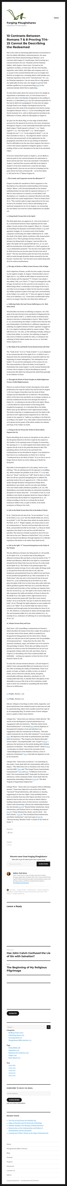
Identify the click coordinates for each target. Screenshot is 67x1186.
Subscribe (43, 864)
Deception (10, 891)
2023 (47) (12, 1073)
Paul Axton (12, 890)
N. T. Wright (13, 893)
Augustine (46, 890)
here (37, 85)
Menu (56, 18)
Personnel (10, 1166)
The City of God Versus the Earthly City (22, 1120)
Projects (10, 1162)
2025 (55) (12, 1068)
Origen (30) (13, 1055)
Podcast (10, 1157)
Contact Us (11, 1170)
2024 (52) (12, 1070)
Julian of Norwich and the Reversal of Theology (25, 1123)
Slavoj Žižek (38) (14, 1048)
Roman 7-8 (21, 893)
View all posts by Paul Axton (21, 883)
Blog (8, 1153)
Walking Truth (32, 890)
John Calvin (40, 891)
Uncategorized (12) (15, 1038)
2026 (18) (12, 1065)
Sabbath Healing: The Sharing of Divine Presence (26, 1125)
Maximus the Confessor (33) (19, 1053)
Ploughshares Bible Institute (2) (20, 1040)
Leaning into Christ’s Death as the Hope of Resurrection (28, 1133)
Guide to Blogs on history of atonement (24, 891)
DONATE (13, 1013)
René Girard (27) (14, 1058)
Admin (9, 1175)
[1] (44, 475)
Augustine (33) (14, 1050)
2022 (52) (12, 1075)
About (9, 1144)
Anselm (39, 890)
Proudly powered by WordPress (30, 1180)
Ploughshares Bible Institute (17, 1148)
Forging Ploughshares (21, 22)
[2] (38, 528)
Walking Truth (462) (16, 1033)
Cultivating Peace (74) (16, 1035)
